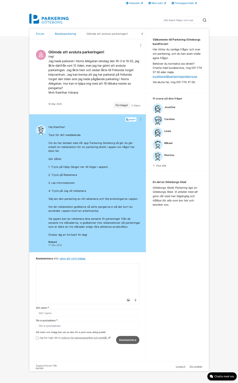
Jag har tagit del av (74, 337)
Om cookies (195, 366)
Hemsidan (133, 3)
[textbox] (87, 280)
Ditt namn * (42, 307)
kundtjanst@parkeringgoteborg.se (175, 76)
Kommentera (127, 340)
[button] (128, 300)
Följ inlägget (121, 105)
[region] (87, 76)
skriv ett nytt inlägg (72, 258)
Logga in (180, 366)
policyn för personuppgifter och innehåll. (85, 337)
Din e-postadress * (47, 320)
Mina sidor (156, 3)
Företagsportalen (183, 3)
